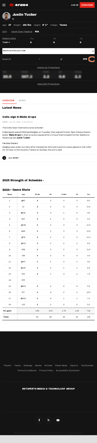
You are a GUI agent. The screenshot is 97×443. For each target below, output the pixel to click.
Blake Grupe (15, 135)
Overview (8, 100)
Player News (61, 365)
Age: (4, 25)
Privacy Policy (46, 370)
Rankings (28, 365)
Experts (74, 365)
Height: (37, 25)
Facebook (39, 420)
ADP (4, 31)
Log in (74, 5)
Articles (48, 365)
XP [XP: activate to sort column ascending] (51, 194)
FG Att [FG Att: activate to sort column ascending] (64, 194)
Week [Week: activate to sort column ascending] (10, 194)
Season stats (9, 38)
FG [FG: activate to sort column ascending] (77, 194)
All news (14, 158)
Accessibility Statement (68, 370)
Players (7, 365)
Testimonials (87, 365)
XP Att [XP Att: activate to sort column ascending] (37, 194)
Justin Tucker (23, 137)
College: (54, 25)
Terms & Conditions (27, 370)
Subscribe (87, 5)
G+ (58, 420)
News (22, 100)
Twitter (48, 420)
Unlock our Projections (48, 67)
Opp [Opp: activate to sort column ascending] (23, 194)
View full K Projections (48, 84)
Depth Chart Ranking (21, 31)
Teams (17, 365)
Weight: (17, 25)
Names (38, 365)
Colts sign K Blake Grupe (19, 117)
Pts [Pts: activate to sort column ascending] (88, 194)
